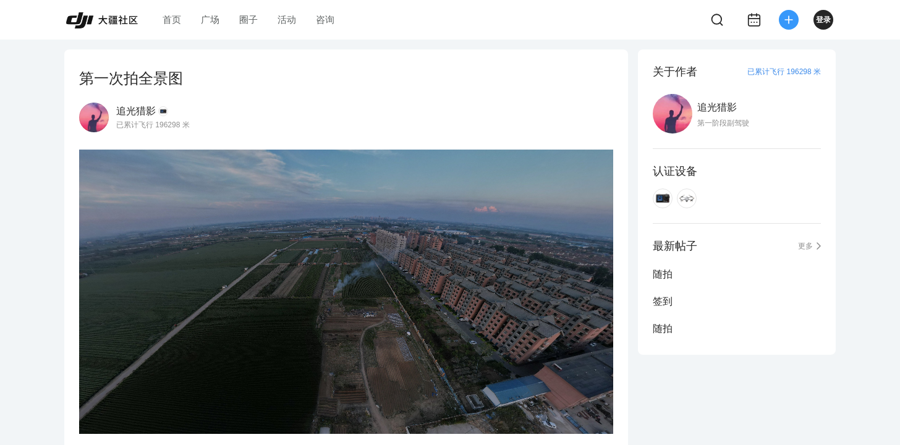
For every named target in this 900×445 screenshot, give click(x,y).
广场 (210, 19)
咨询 (325, 19)
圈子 (248, 19)
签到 (663, 301)
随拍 (663, 274)
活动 (287, 19)
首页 (172, 19)
